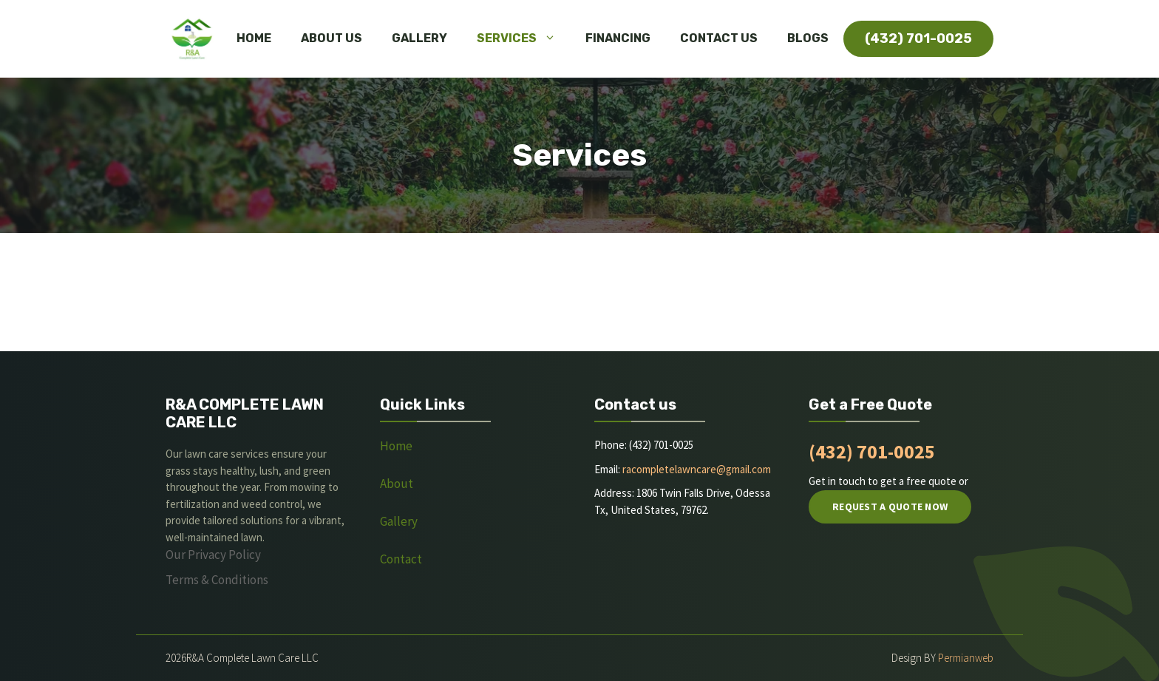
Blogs (808, 38)
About (397, 483)
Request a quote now (890, 506)
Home (254, 38)
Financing (617, 38)
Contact (401, 559)
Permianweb (965, 658)
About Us (331, 38)
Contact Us (719, 38)
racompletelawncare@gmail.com (696, 469)
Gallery (419, 38)
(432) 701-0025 (872, 451)
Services (524, 38)
